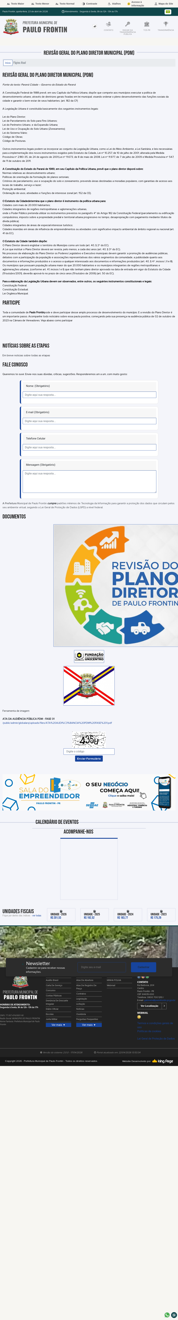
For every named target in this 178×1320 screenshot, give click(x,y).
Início (8, 62)
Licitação (80, 1004)
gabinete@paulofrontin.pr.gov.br (159, 1000)
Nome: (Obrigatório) (38, 386)
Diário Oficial (52, 1009)
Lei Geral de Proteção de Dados (156, 1038)
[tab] (95, 26)
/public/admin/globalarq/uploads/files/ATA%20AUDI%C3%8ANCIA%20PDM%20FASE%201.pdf (57, 723)
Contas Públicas (54, 996)
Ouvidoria (81, 1014)
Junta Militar (51, 1019)
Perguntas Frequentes (87, 1019)
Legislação (81, 999)
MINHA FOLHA (114, 980)
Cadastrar (143, 967)
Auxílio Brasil (52, 980)
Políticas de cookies (149, 1031)
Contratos (81, 994)
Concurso (50, 990)
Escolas (50, 1014)
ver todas (36, 915)
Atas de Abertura (84, 980)
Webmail (111, 985)
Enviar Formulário (89, 758)
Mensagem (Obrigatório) (40, 464)
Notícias (80, 1009)
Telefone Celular (35, 438)
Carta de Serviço (54, 985)
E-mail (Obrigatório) (37, 412)
